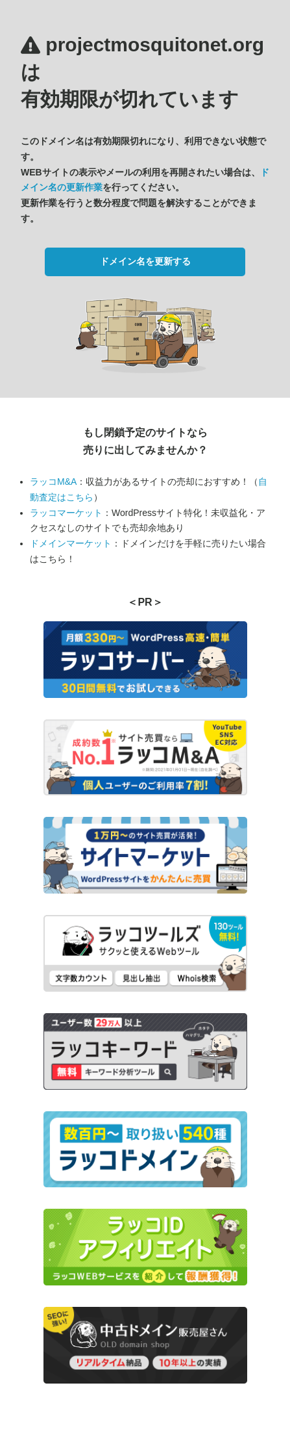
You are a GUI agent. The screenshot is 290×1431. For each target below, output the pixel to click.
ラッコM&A (53, 481)
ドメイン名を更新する (145, 261)
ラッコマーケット (66, 513)
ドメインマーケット (71, 543)
